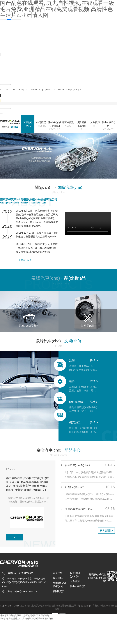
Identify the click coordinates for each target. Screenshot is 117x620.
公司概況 (41, 124)
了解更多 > (25, 259)
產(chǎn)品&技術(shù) (54, 126)
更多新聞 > (106, 530)
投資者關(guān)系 (81, 126)
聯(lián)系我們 (108, 126)
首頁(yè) (27, 124)
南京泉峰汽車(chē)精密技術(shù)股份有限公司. (52, 605)
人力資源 (95, 124)
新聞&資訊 (68, 124)
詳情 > (94, 360)
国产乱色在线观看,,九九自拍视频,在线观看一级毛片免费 (26, 618)
